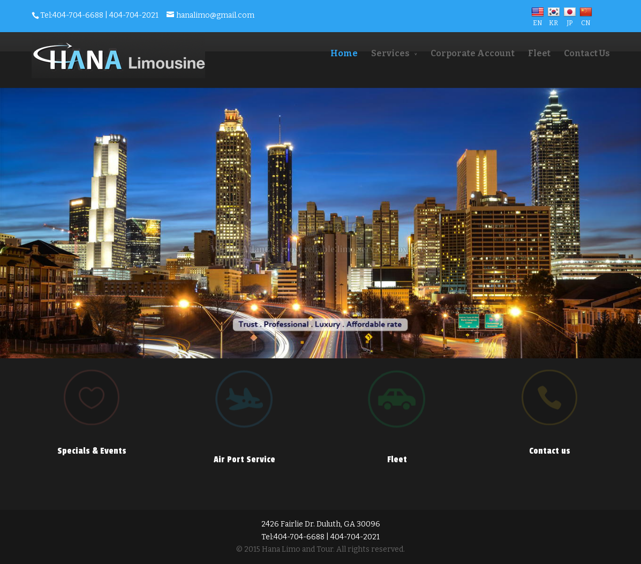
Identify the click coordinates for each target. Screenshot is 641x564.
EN (537, 19)
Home (344, 53)
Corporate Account (473, 53)
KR (553, 19)
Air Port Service (244, 459)
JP (569, 19)
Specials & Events (91, 451)
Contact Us (587, 53)
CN (585, 19)
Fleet (539, 53)
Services (390, 53)
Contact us (549, 451)
